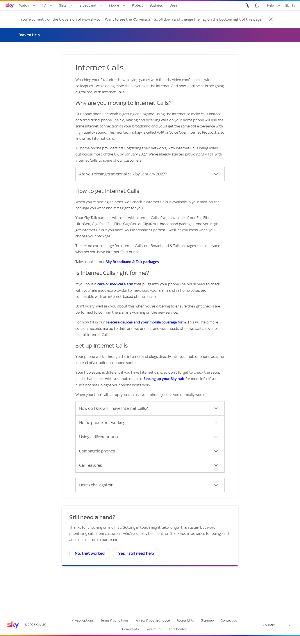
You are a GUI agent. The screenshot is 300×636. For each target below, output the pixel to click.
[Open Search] (247, 5)
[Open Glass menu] (72, 5)
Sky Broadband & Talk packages (132, 262)
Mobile (114, 5)
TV (44, 5)
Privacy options (83, 620)
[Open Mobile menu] (124, 5)
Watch (24, 5)
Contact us (229, 620)
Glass (62, 5)
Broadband (88, 5)
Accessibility (185, 620)
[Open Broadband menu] (101, 5)
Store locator (177, 629)
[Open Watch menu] (34, 5)
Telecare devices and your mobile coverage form (146, 322)
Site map (207, 620)
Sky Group (153, 629)
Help (270, 5)
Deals (174, 5)
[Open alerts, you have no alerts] (257, 5)
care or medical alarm (115, 284)
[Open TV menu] (51, 5)
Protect (137, 5)
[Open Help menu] (279, 5)
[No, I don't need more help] (89, 553)
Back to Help (29, 35)
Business (156, 5)
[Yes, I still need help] (136, 553)
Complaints (130, 629)
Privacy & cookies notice (153, 620)
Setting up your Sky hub (163, 378)
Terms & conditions (115, 620)
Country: (269, 625)
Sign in (290, 5)
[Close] (271, 19)
